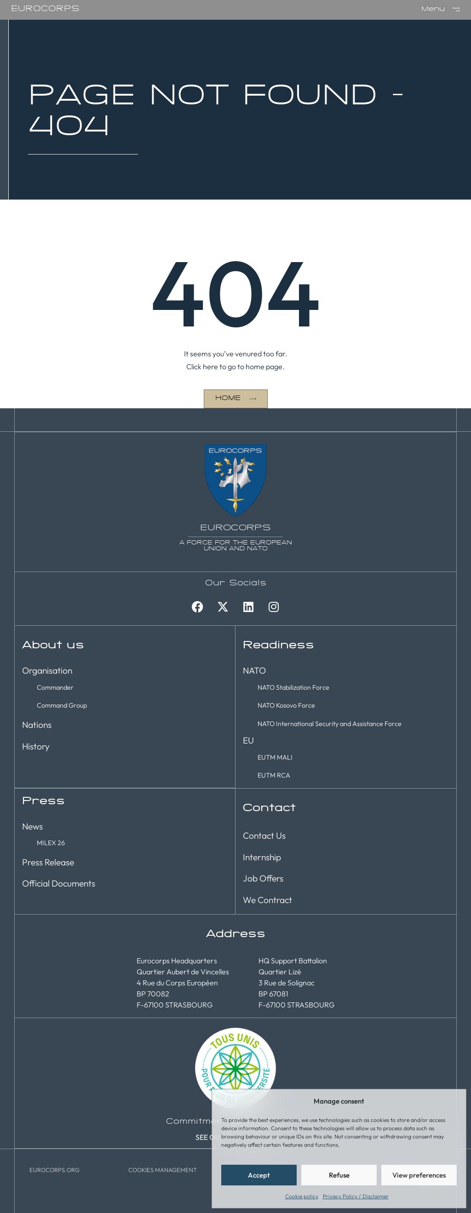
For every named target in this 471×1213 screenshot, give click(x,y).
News (32, 825)
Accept (259, 1175)
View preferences (419, 1175)
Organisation (47, 669)
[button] (162, 1169)
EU (248, 739)
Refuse (339, 1175)
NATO (254, 669)
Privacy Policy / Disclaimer (356, 1196)
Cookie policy (301, 1196)
